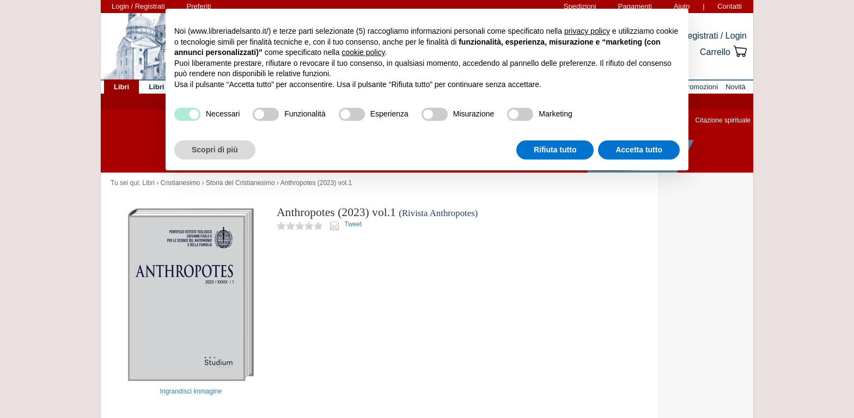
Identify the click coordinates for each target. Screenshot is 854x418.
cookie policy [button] (363, 52)
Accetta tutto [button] (638, 149)
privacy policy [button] (587, 31)
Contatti (729, 6)
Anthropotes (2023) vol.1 (316, 183)
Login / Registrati (138, 6)
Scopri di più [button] (215, 149)
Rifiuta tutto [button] (555, 149)
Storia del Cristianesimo (240, 183)
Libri (148, 183)
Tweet (353, 224)
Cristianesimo (180, 183)
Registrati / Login (714, 35)
